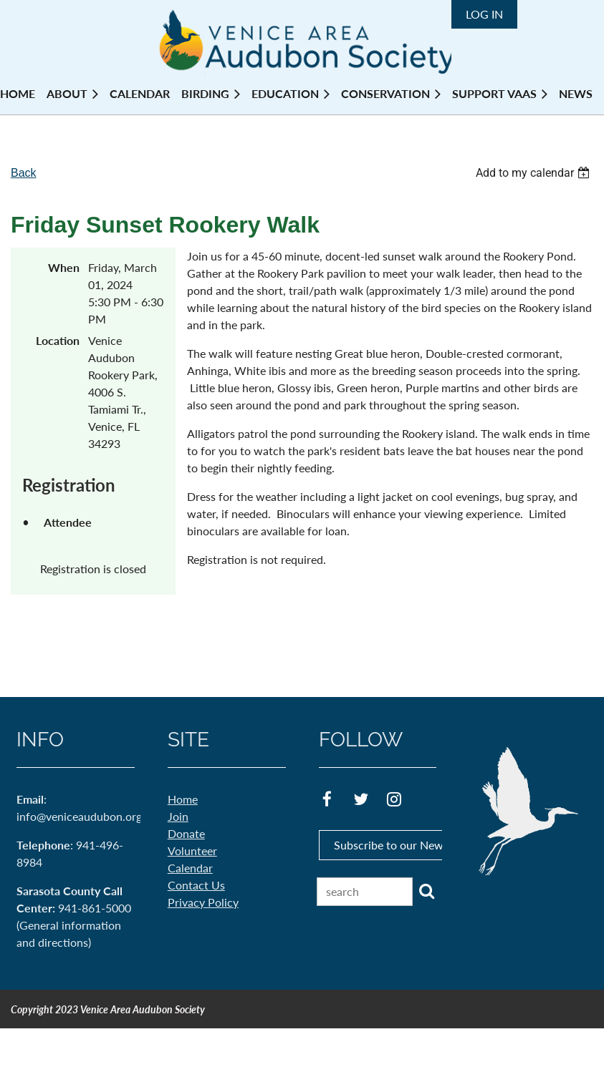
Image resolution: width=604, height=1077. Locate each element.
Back (24, 173)
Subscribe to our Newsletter (404, 845)
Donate (186, 833)
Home (183, 799)
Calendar (190, 867)
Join (178, 816)
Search (426, 891)
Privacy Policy (203, 902)
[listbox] (534, 173)
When (64, 267)
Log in (484, 14)
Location (58, 340)
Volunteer (192, 850)
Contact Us (196, 885)
